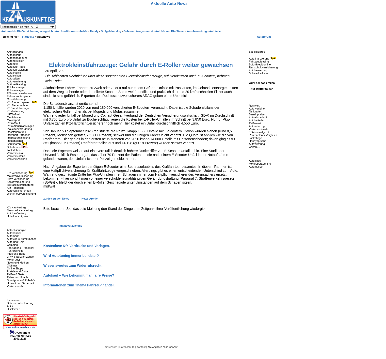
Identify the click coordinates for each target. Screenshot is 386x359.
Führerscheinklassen (19, 93)
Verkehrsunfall (15, 153)
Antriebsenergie (16, 230)
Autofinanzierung (263, 58)
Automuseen (256, 166)
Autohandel (14, 233)
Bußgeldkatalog (16, 84)
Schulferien (17, 147)
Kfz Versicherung (21, 173)
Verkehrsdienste (258, 129)
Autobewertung (258, 70)
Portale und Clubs (17, 271)
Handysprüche (257, 141)
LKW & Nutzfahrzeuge (20, 256)
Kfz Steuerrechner (18, 105)
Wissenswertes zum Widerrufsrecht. (72, 265)
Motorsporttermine (260, 163)
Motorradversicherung (20, 175)
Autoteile (215, 31)
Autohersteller (15, 60)
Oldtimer (12, 265)
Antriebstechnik (258, 117)
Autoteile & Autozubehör (21, 238)
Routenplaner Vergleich (263, 135)
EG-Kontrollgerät (259, 132)
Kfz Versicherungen (18, 108)
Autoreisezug (257, 126)
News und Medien (18, 262)
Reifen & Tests (15, 274)
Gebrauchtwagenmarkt (139, 31)
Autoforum (264, 36)
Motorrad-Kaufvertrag (20, 210)
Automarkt (13, 235)
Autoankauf (14, 54)
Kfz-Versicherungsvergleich (35, 31)
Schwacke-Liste (258, 73)
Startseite (28, 36)
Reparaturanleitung (18, 137)
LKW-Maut (13, 114)
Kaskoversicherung (18, 181)
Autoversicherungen (19, 190)
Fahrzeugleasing (259, 61)
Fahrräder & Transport (20, 247)
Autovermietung (16, 81)
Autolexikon (14, 75)
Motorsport (13, 120)
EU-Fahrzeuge (16, 87)
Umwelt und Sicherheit (20, 283)
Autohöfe (12, 63)
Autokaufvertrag (16, 213)
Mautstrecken (15, 117)
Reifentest (255, 123)
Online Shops (15, 268)
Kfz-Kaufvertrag (16, 207)
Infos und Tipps (16, 253)
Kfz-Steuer (178, 31)
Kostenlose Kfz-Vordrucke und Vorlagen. (76, 246)
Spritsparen (17, 143)
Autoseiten (13, 78)
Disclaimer (13, 309)
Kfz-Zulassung (15, 111)
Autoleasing (14, 72)
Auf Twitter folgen (262, 88)
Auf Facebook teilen (262, 82)
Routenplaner (15, 140)
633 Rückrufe (257, 51)
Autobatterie (256, 120)
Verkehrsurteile (16, 156)
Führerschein (15, 250)
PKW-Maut (13, 123)
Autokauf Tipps (16, 66)
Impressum (13, 300)
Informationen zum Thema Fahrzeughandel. (78, 285)
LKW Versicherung (18, 178)
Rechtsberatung (16, 131)
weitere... (254, 146)
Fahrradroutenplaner (19, 96)
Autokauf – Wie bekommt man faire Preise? (78, 275)
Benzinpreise (257, 114)
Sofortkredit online (260, 64)
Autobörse (162, 31)
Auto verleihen (257, 108)
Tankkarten (255, 111)
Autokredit (62, 31)
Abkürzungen (15, 51)
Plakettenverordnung (19, 128)
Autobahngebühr (17, 57)
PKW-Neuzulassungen (20, 126)
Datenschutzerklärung (20, 303)
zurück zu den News (56, 198)
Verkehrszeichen (17, 158)
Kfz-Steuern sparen (22, 102)
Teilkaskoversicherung (20, 184)
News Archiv (89, 198)
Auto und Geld (15, 241)
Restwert (254, 105)
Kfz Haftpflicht (15, 187)
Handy (94, 31)
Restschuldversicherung (263, 67)
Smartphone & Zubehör (21, 280)
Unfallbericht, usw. (18, 216)
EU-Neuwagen (16, 90)
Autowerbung (257, 143)
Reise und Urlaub (17, 277)
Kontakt (141, 346)
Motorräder (13, 259)
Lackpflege (255, 138)
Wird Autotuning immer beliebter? (71, 256)
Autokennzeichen (17, 69)
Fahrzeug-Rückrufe (257, 44)
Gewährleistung (16, 99)
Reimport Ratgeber (18, 134)
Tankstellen (13, 150)
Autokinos (255, 160)
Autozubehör (79, 31)
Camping (12, 244)
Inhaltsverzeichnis (70, 225)
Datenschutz (127, 346)
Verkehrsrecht (15, 286)
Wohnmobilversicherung (21, 193)
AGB (10, 306)
